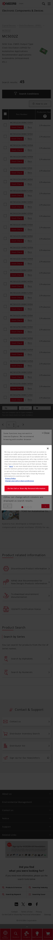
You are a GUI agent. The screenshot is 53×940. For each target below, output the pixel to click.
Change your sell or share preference (19, 481)
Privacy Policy (10, 478)
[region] (26, 470)
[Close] (48, 448)
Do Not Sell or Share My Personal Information (26, 488)
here (11, 466)
